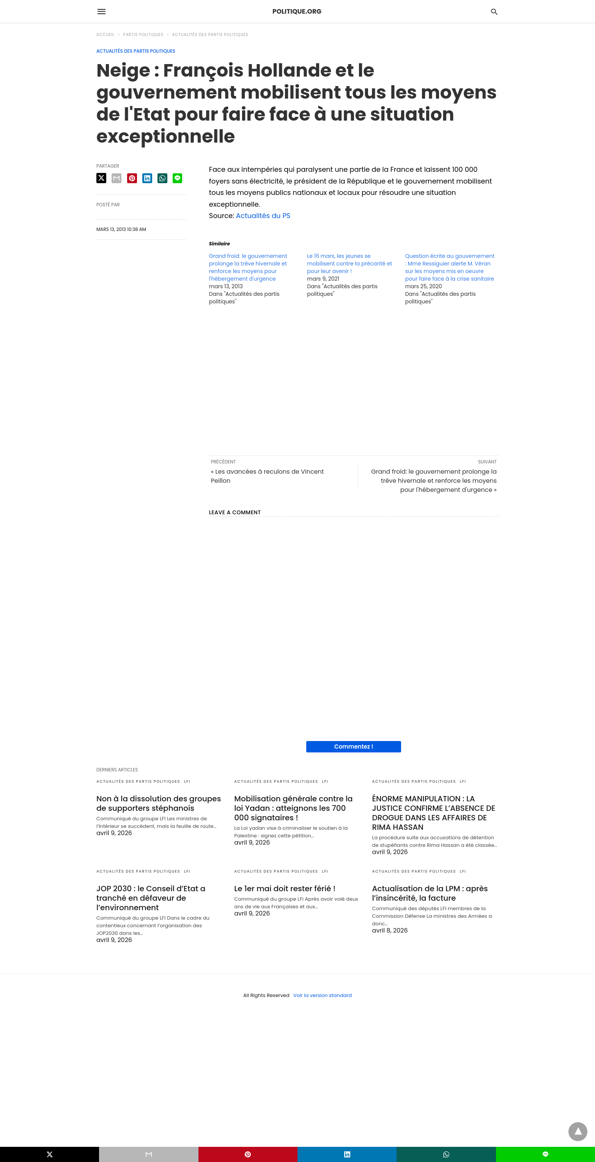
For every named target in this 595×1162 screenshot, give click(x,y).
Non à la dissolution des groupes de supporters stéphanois (158, 803)
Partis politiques (143, 35)
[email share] (116, 178)
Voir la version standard (322, 995)
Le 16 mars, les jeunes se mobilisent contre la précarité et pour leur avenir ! (349, 263)
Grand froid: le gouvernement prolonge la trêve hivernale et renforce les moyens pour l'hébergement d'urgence (248, 267)
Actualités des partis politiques (210, 35)
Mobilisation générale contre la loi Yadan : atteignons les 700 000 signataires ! (293, 808)
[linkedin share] (147, 178)
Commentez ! (353, 747)
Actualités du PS (263, 215)
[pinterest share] (132, 178)
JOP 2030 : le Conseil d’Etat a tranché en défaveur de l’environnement (150, 898)
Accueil (105, 35)
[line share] (177, 178)
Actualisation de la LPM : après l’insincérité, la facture (430, 893)
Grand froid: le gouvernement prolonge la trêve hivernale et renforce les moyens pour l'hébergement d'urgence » (434, 480)
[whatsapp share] (162, 178)
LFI (187, 781)
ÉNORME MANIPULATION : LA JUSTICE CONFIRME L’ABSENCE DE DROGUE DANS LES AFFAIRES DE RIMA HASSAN (434, 812)
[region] (354, 379)
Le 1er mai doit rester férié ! (284, 888)
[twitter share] (101, 178)
